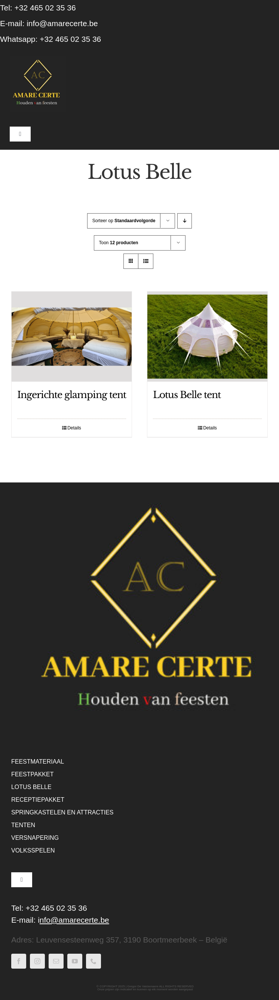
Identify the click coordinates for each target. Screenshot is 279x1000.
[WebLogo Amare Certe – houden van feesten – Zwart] (38, 59)
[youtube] (74, 961)
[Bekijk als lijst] (145, 261)
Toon (118, 242)
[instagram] (37, 961)
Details (74, 428)
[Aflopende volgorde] (184, 221)
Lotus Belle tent (187, 395)
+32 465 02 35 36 (70, 39)
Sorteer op (124, 220)
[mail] (56, 961)
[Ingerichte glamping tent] (72, 337)
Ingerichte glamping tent (71, 395)
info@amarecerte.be (62, 23)
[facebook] (18, 961)
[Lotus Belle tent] (207, 337)
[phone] (93, 961)
